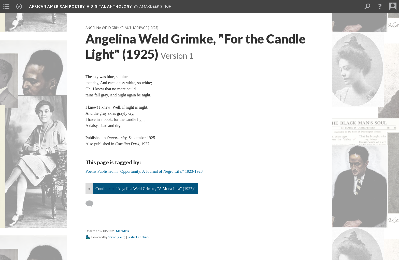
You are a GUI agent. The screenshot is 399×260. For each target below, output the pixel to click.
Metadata (122, 231)
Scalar (112, 237)
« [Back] (89, 188)
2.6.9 (121, 237)
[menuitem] (6, 6)
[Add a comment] (92, 203)
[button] (380, 6)
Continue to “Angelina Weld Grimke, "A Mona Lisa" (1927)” (145, 188)
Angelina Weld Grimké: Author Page (116, 28)
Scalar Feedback (138, 237)
